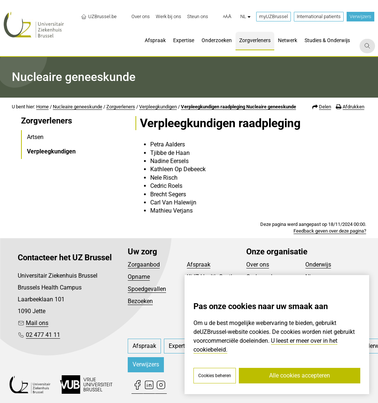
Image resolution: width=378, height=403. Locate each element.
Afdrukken (353, 106)
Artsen (35, 136)
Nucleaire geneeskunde (77, 106)
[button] (227, 16)
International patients (319, 16)
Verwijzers (360, 16)
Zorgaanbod (144, 264)
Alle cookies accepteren (299, 375)
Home (42, 106)
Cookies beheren (214, 375)
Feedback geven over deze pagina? (329, 231)
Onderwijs (318, 264)
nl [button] (245, 16)
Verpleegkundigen (158, 106)
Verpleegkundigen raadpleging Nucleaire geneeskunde (238, 106)
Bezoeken (140, 301)
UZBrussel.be (99, 17)
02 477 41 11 (43, 334)
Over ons (257, 264)
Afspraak (198, 264)
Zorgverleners (120, 106)
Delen (325, 106)
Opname (139, 276)
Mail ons (37, 322)
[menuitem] (140, 16)
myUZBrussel (273, 16)
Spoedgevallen (147, 288)
